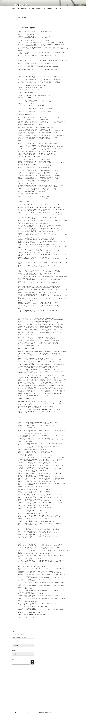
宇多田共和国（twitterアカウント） (19, 637)
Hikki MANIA (20, 4)
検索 (13, 659)
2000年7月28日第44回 (26, 28)
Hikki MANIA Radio (48, 8)
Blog (56, 8)
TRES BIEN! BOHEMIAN (35, 8)
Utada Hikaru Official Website (18, 634)
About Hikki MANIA (22, 8)
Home (13, 8)
